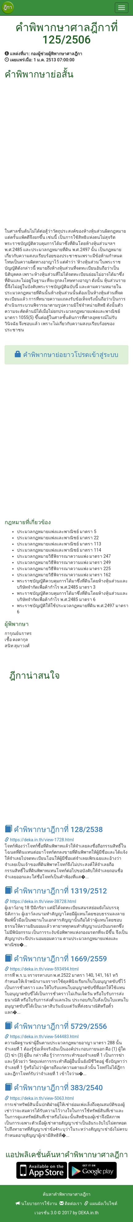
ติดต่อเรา (70, 1203)
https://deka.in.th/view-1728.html (39, 839)
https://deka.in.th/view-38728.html (40, 901)
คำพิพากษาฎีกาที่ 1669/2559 (56, 959)
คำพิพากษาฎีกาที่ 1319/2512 (56, 891)
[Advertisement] (66, 149)
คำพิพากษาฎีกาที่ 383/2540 (54, 1087)
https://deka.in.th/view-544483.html (42, 1036)
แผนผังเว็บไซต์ (100, 1203)
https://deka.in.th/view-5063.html (39, 1098)
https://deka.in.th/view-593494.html (42, 969)
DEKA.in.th (88, 1212)
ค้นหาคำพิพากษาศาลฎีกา (67, 1194)
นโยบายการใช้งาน (36, 1203)
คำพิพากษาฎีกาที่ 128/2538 (54, 829)
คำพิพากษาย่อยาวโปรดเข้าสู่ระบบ (66, 354)
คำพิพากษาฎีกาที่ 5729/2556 (56, 1026)
